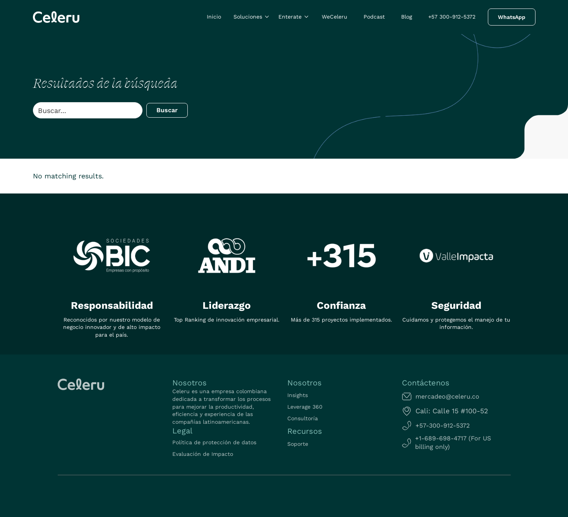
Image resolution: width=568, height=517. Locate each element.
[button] (251, 17)
